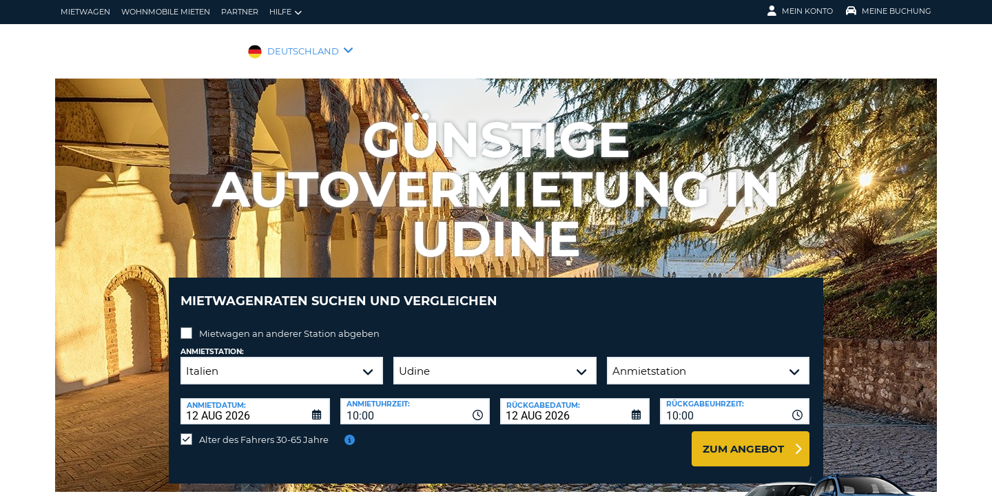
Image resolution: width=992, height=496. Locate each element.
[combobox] (415, 401)
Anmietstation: (212, 341)
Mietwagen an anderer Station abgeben (289, 323)
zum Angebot (743, 438)
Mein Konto (800, 11)
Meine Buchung (888, 11)
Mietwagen (85, 12)
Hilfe (285, 12)
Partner (239, 12)
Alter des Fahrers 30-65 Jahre (264, 429)
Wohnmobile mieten (165, 12)
